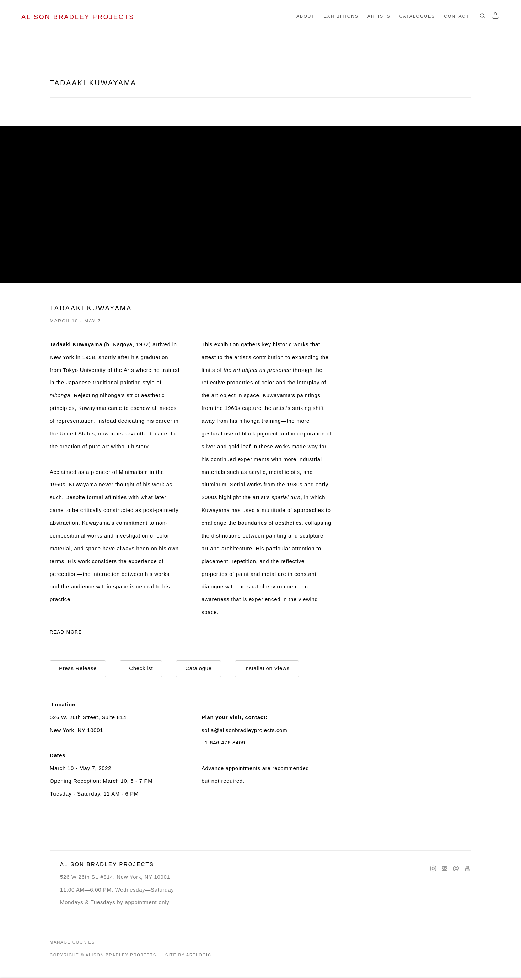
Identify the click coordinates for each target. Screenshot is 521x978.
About (305, 16)
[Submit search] (483, 16)
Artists (379, 16)
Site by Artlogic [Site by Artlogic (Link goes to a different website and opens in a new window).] (188, 955)
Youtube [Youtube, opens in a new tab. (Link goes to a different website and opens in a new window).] (467, 868)
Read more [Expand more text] (66, 632)
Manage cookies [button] (72, 942)
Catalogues (417, 16)
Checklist (141, 668)
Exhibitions (341, 16)
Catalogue (198, 668)
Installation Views (267, 668)
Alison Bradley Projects (77, 17)
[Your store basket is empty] (495, 16)
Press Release (78, 668)
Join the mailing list (444, 868)
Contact (456, 16)
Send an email (456, 868)
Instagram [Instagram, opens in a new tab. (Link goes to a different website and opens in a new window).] (433, 868)
